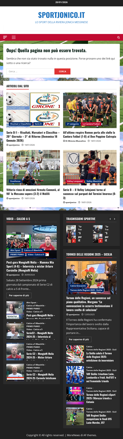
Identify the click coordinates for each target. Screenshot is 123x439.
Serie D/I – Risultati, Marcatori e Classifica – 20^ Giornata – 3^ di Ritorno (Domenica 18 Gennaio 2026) (33, 136)
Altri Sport (15, 250)
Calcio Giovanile (78, 285)
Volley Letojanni (75, 181)
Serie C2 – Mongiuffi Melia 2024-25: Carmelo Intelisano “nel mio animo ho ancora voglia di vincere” (15, 372)
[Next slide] (115, 219)
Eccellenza (15, 181)
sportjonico (14, 145)
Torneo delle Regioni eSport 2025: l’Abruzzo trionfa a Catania (75, 395)
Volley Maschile (94, 181)
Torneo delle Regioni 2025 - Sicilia (86, 290)
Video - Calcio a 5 (36, 254)
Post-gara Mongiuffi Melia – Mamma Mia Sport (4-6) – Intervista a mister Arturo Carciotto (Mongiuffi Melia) (30, 266)
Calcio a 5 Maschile (33, 250)
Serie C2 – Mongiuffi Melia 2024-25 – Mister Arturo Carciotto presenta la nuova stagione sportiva (15, 351)
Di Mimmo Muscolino (76, 141)
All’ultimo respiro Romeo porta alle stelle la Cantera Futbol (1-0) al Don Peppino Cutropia (89, 134)
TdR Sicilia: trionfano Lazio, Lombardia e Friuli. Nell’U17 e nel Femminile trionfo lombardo (75, 375)
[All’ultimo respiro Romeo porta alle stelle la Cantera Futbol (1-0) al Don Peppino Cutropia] (90, 110)
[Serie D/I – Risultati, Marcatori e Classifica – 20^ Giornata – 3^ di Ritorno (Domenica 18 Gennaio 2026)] (33, 110)
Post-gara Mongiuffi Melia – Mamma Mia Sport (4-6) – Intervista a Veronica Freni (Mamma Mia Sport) (15, 310)
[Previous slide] (110, 219)
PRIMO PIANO (17, 254)
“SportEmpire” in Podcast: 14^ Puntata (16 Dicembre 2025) (71, 234)
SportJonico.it (61, 15)
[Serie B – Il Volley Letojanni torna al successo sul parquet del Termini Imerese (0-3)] (90, 168)
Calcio (89, 347)
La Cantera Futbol (91, 124)
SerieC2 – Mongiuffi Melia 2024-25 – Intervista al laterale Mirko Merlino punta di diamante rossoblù (15, 331)
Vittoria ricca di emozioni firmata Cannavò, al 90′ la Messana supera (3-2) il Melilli (33, 192)
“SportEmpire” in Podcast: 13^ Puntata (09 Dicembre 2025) (97, 234)
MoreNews (73, 435)
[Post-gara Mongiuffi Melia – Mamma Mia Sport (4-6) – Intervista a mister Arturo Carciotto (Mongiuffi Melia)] (31, 242)
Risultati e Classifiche (20, 124)
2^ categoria (73, 124)
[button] (5, 37)
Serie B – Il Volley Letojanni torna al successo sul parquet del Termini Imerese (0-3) (89, 194)
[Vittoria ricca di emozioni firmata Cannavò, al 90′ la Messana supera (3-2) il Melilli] (33, 168)
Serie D (38, 124)
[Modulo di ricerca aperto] (118, 37)
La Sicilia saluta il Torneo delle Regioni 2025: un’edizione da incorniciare (75, 354)
